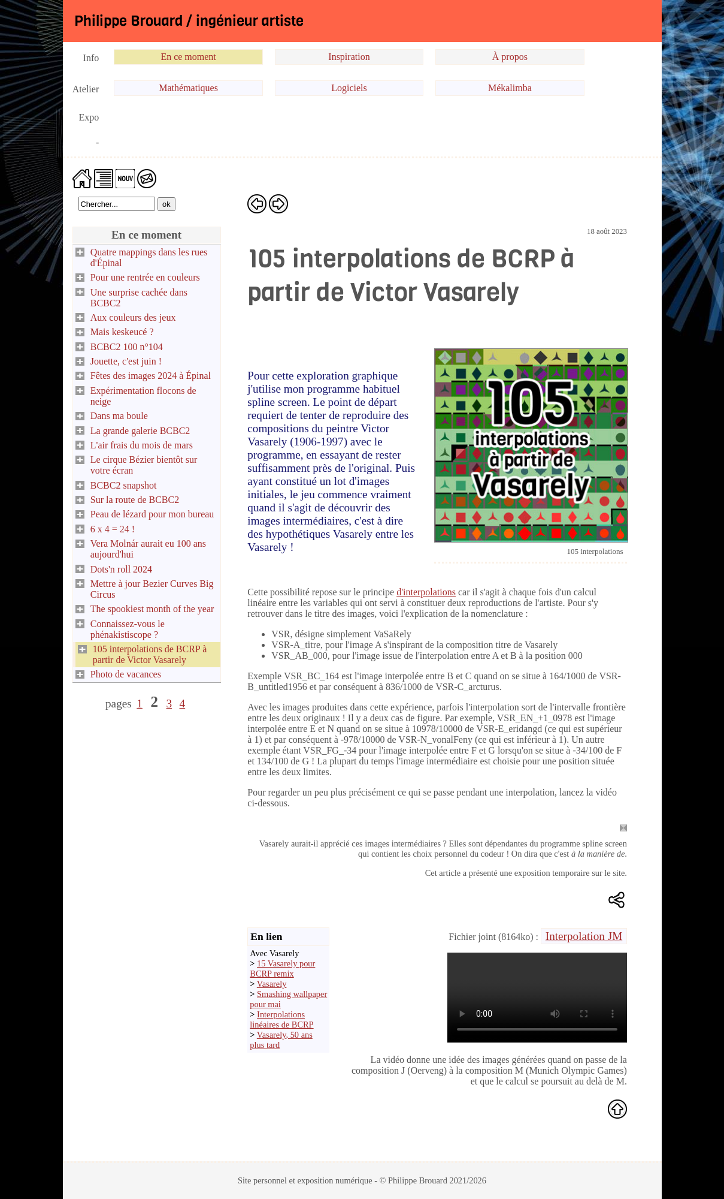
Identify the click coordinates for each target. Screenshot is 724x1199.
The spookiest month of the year (152, 609)
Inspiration (349, 57)
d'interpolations (426, 592)
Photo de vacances (125, 674)
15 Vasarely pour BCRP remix (282, 968)
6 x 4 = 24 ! (112, 529)
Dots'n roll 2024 (121, 569)
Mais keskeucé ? (122, 332)
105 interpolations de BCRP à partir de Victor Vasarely (150, 654)
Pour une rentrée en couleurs (145, 277)
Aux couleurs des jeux (133, 317)
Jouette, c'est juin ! (126, 361)
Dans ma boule (119, 416)
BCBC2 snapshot (123, 485)
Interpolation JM (584, 936)
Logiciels (349, 88)
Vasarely (272, 984)
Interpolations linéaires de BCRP (281, 1019)
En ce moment (188, 57)
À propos (510, 57)
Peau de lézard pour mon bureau (152, 514)
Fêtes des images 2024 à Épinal (150, 375)
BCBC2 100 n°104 (126, 347)
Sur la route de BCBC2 (134, 500)
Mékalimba (510, 88)
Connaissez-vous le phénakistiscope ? (127, 629)
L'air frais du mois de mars (141, 445)
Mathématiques (188, 88)
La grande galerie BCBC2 (140, 431)
